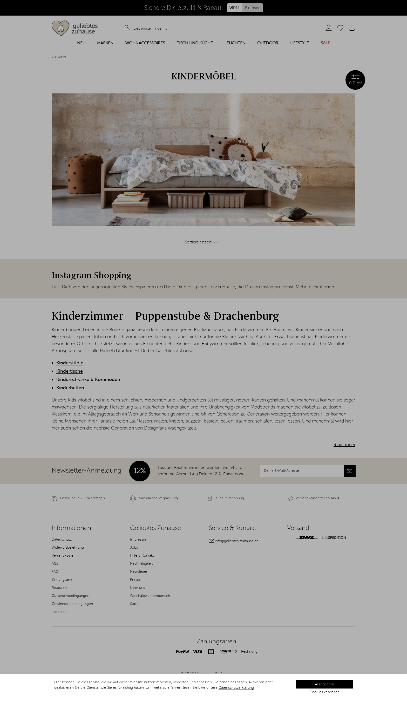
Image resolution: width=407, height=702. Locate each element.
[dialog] (203, 687)
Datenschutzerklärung (236, 688)
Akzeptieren (324, 684)
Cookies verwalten (324, 692)
